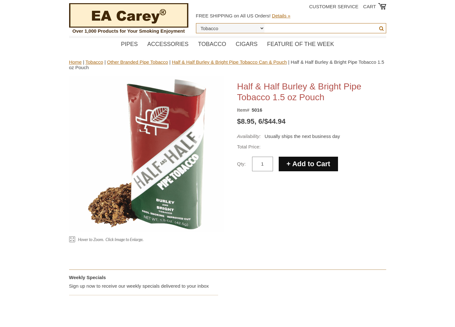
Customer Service (333, 6)
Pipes (129, 44)
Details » (281, 15)
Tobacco (212, 44)
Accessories (167, 44)
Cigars (246, 44)
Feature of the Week (300, 44)
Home (75, 62)
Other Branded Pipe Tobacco (137, 62)
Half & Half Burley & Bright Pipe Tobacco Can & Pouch (229, 62)
